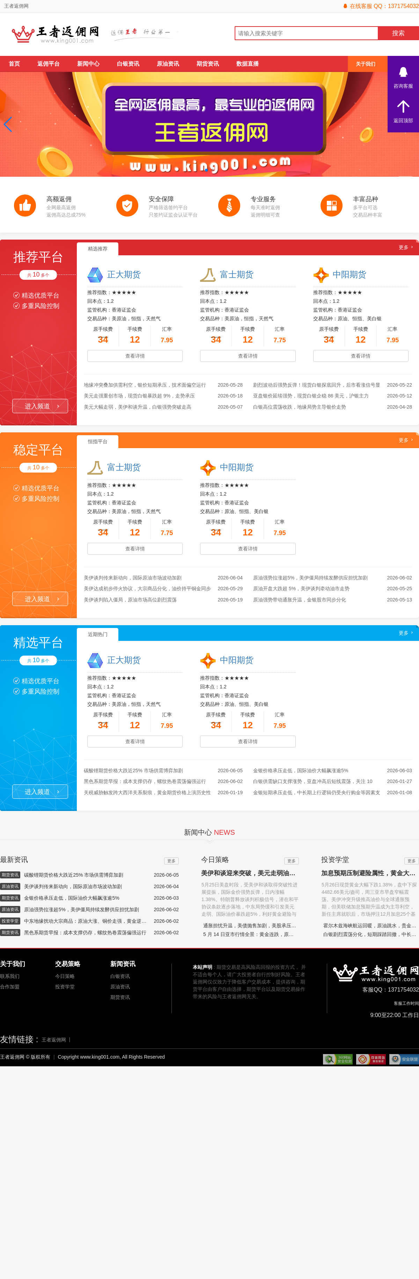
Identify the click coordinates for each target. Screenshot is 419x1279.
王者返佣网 (16, 6)
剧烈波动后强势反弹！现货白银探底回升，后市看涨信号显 (316, 385)
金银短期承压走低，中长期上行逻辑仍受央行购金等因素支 (316, 792)
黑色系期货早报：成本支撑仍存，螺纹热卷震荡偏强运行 (145, 781)
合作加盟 (10, 986)
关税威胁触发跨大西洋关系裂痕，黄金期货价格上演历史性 (147, 792)
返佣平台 (48, 64)
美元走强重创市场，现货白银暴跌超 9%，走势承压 (139, 396)
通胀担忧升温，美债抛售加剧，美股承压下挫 (252, 925)
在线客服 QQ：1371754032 (381, 6)
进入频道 (42, 406)
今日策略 (65, 976)
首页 (14, 64)
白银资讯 (128, 64)
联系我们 (10, 976)
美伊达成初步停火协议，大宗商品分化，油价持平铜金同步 (147, 588)
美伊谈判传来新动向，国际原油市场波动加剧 (133, 577)
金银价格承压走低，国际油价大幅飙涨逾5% (300, 770)
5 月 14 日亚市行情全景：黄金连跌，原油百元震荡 (258, 934)
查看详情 (135, 356)
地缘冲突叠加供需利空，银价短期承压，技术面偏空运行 (145, 385)
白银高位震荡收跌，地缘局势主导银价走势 (299, 407)
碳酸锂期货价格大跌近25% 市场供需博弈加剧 (133, 770)
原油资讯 (168, 64)
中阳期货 (349, 274)
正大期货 (124, 274)
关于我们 (365, 64)
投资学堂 (65, 986)
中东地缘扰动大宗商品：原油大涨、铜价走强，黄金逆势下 (86, 921)
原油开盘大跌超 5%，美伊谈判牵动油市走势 (301, 588)
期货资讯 (208, 64)
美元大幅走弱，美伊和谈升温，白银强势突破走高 (137, 407)
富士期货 (236, 274)
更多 (404, 247)
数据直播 (247, 64)
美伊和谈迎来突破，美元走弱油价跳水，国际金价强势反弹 (283, 873)
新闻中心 (88, 64)
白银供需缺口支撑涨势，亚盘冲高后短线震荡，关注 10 (312, 781)
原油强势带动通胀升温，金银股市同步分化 (299, 599)
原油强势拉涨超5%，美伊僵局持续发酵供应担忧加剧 (310, 577)
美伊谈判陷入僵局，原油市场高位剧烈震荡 (130, 599)
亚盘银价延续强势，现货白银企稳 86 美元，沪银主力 (311, 396)
